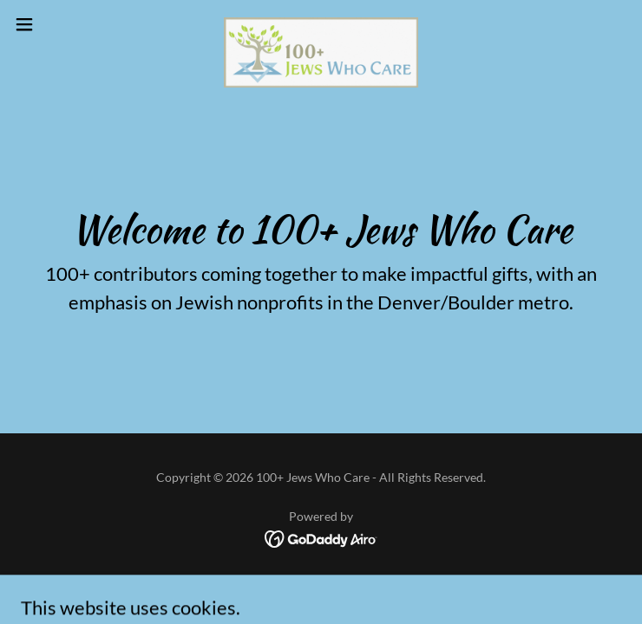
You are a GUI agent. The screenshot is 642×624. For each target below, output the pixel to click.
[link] (321, 24)
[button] (54, 24)
